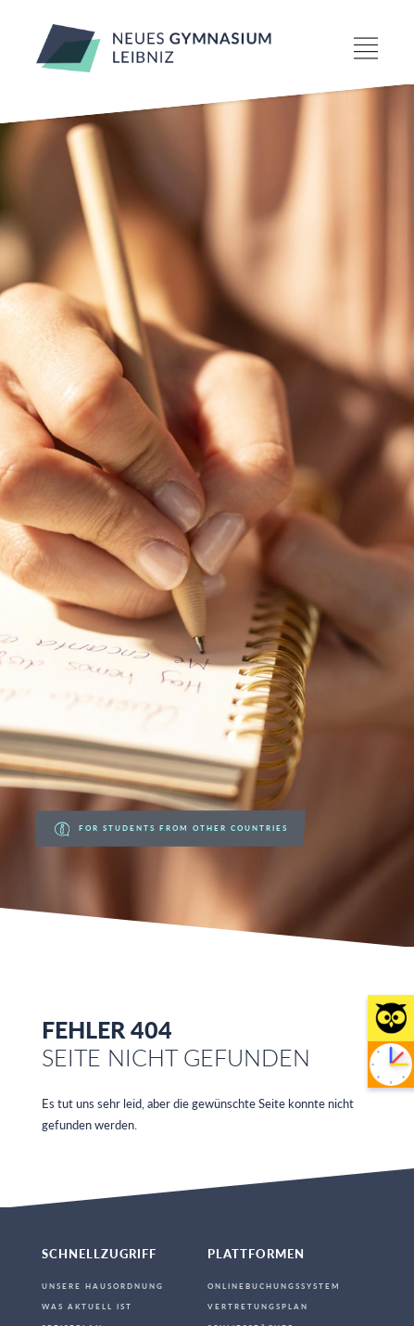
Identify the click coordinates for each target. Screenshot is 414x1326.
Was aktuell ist (87, 1306)
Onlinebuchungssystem (274, 1286)
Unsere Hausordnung (103, 1286)
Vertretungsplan (257, 1306)
